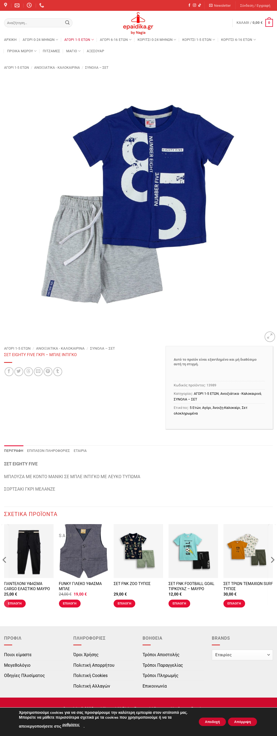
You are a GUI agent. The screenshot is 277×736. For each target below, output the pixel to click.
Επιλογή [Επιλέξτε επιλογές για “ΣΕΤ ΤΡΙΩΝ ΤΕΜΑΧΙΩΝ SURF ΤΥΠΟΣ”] (234, 603)
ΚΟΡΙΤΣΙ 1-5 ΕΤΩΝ (198, 39)
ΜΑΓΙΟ (73, 51)
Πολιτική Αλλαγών (91, 686)
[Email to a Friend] (38, 371)
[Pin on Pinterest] (48, 371)
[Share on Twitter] (18, 371)
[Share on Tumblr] (57, 371)
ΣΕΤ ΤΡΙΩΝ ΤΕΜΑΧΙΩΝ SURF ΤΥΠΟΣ (248, 586)
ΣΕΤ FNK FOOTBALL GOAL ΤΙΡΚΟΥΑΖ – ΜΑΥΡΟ (191, 586)
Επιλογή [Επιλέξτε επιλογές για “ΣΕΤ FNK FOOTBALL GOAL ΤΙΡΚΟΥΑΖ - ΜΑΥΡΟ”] (179, 603)
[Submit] (67, 23)
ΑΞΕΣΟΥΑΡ (95, 51)
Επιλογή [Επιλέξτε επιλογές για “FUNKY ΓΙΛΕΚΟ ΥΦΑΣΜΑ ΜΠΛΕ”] (69, 603)
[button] (220, 5)
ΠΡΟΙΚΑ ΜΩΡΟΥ (22, 51)
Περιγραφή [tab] (13, 451)
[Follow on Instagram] (194, 5)
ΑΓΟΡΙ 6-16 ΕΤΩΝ (115, 39)
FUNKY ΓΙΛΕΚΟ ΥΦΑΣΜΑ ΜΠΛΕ (80, 586)
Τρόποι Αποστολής (161, 654)
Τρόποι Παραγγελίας (163, 665)
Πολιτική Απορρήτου (93, 665)
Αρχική (10, 40)
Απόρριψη (239, 719)
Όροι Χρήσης (85, 654)
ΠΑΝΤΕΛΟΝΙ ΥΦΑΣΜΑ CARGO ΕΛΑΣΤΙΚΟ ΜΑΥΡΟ (27, 586)
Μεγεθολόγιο (17, 665)
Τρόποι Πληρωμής (161, 675)
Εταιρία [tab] (80, 451)
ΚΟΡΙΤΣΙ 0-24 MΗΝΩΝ (156, 39)
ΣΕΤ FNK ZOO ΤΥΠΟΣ (132, 583)
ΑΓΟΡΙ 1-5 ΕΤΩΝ (79, 39)
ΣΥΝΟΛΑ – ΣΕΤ (96, 67)
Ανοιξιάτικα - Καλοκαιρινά (57, 67)
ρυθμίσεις (71, 724)
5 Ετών (195, 408)
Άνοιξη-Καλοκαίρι (226, 408)
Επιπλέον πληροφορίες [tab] (48, 451)
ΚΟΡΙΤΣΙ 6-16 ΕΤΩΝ (238, 39)
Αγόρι (206, 408)
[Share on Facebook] (9, 371)
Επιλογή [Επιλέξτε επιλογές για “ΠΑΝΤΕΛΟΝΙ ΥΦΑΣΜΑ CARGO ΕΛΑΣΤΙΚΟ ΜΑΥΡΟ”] (15, 603)
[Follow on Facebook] (189, 5)
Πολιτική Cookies (90, 675)
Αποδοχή (203, 719)
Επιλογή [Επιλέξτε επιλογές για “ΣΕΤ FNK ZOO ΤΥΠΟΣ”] (124, 603)
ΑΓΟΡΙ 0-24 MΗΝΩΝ (40, 39)
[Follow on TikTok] (199, 5)
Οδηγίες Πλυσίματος (24, 675)
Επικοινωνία (155, 686)
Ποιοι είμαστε (18, 654)
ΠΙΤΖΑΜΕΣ (51, 51)
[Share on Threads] (28, 371)
